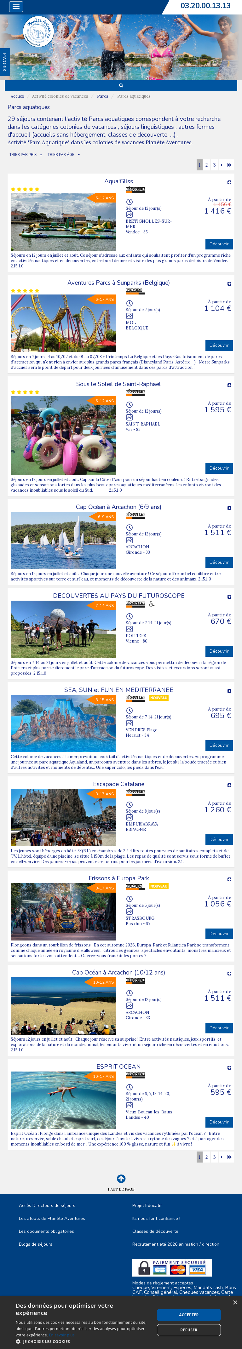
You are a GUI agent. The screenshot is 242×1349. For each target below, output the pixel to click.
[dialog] (121, 1322)
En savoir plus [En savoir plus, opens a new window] (62, 1335)
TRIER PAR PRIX (23, 154)
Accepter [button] (189, 1315)
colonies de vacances (89, 127)
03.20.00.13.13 (206, 6)
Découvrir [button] (219, 244)
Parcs (102, 96)
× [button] (235, 1302)
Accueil (17, 96)
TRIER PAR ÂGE (61, 154)
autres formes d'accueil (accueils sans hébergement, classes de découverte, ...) (111, 131)
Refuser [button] (188, 1330)
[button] (83, 1341)
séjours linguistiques (147, 127)
